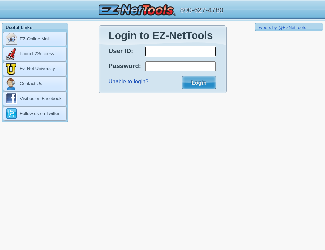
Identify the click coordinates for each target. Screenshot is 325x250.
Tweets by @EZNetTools (281, 27)
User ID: (121, 51)
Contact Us (24, 84)
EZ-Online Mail (28, 39)
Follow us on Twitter (33, 114)
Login (199, 83)
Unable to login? (129, 81)
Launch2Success (30, 54)
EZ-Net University (30, 69)
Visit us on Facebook (33, 99)
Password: (125, 65)
